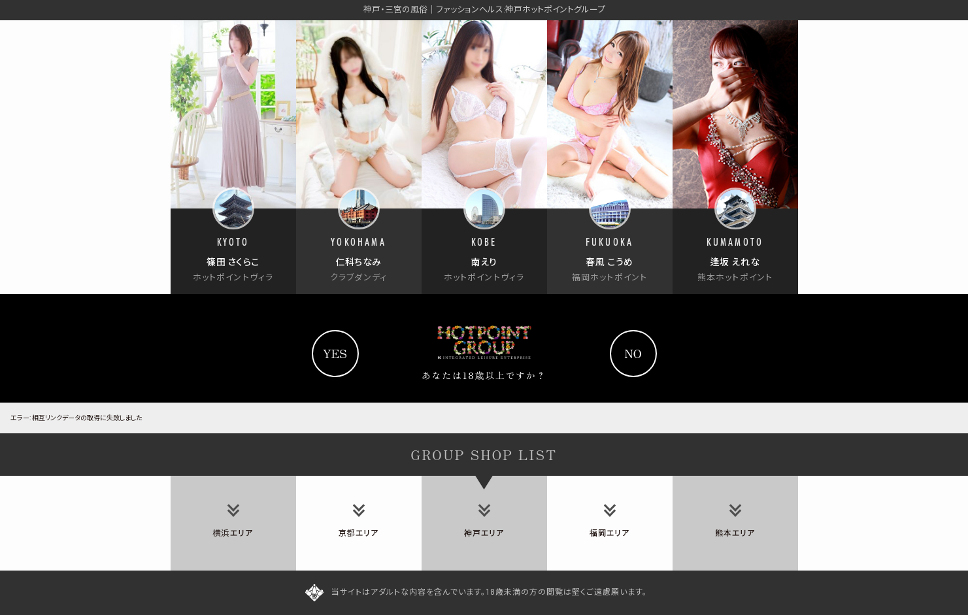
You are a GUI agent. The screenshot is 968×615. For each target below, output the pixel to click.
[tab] (233, 523)
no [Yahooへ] (633, 352)
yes (335, 352)
